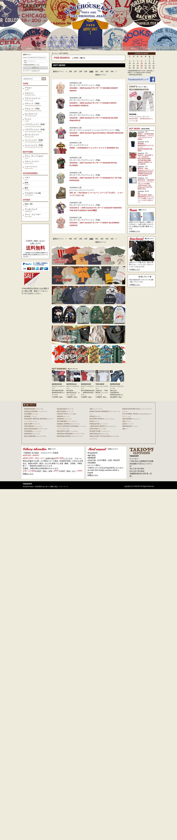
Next (174, 25)
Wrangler (130, 426)
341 (96, 71)
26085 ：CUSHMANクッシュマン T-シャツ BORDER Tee (94, 148)
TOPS (44, 49)
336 (70, 71)
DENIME (132, 114)
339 (85, 71)
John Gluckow (35, 411)
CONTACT (118, 49)
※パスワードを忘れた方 (31, 71)
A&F (96, 409)
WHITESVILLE (71, 384)
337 (75, 71)
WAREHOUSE (57, 384)
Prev (3, 25)
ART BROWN (66, 421)
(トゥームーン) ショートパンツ (82, 190)
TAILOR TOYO (66, 414)
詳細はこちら (28, 474)
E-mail (25, 57)
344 (112, 71)
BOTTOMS (58, 49)
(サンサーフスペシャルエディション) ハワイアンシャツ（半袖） (95, 130)
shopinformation (28, 486)
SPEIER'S (64, 419)
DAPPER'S (31, 434)
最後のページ (100, 75)
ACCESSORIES (73, 49)
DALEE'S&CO (65, 409)
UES (126, 421)
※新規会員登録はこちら (31, 65)
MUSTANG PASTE (69, 436)
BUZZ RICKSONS (35, 429)
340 (91, 71)
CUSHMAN (32, 431)
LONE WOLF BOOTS (103, 426)
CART (148, 49)
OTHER (88, 49)
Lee (125, 429)
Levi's (128, 424)
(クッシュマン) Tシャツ (79, 145)
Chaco (95, 416)
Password (25, 61)
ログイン (35, 68)
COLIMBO (31, 414)
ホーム (54, 53)
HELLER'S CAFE (67, 431)
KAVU (94, 421)
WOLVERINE (131, 419)
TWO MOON (100, 384)
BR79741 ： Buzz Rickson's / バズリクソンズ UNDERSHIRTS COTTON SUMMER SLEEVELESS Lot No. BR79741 (145, 172)
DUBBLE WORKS (68, 424)
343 (106, 71)
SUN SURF (32, 424)
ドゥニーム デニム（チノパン (139, 116)
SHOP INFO (103, 49)
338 (80, 71)
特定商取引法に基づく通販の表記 (46, 486)
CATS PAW (98, 429)
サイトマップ (63, 486)
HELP (133, 49)
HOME (29, 49)
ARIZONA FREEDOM (70, 434)
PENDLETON (99, 424)
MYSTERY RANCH (102, 419)
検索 (43, 79)
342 (101, 71)
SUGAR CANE (100, 431)
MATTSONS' (65, 411)
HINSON (63, 416)
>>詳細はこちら (134, 231)
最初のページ (58, 71)
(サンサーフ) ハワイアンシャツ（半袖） (85, 85)
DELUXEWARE (35, 436)
